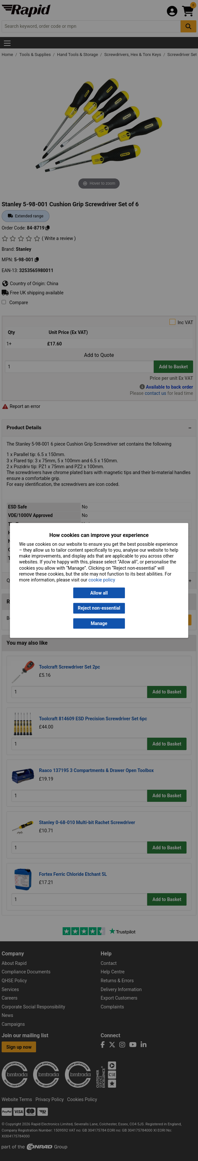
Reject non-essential (99, 608)
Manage (99, 623)
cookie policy (102, 579)
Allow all (99, 593)
